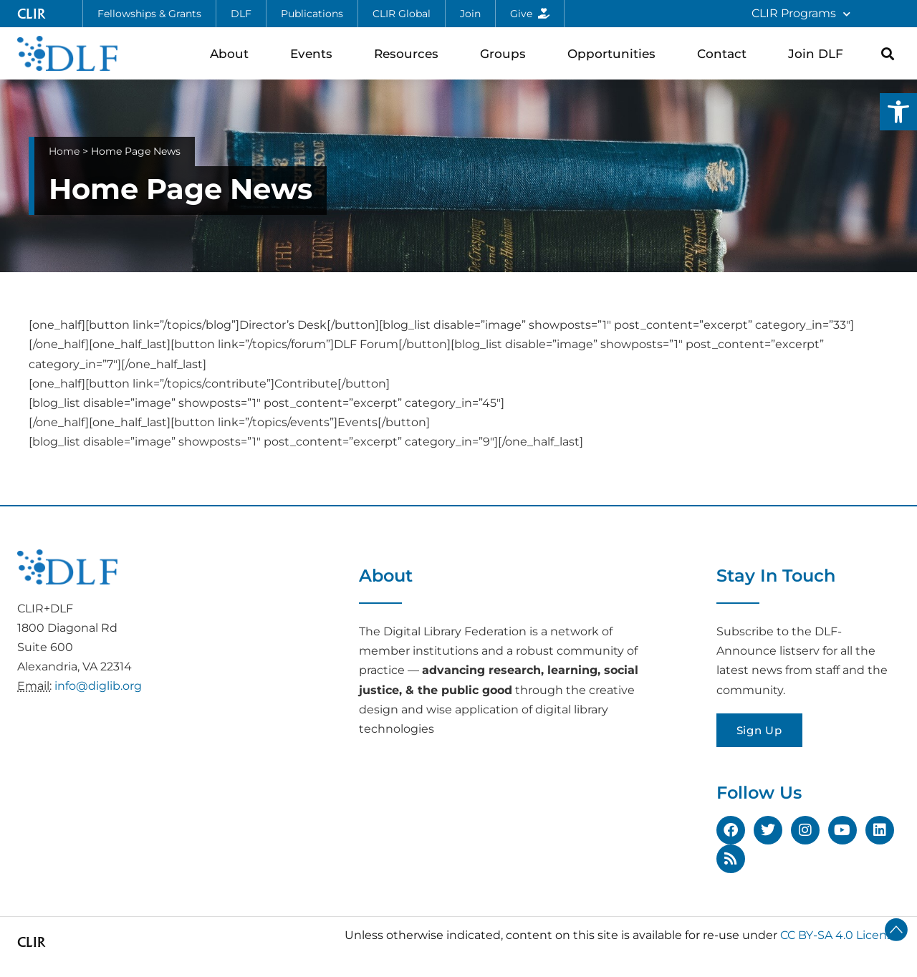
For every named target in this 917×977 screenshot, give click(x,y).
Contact (725, 53)
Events (315, 53)
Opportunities (615, 53)
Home (64, 151)
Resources (410, 53)
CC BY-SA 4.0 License (840, 935)
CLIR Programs (801, 14)
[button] (898, 111)
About (233, 53)
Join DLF (819, 53)
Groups (506, 53)
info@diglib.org (98, 686)
